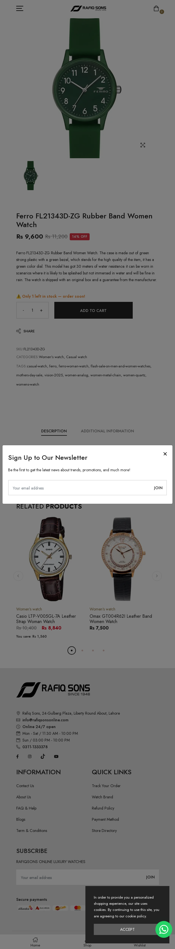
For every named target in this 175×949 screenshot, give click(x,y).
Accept (127, 929)
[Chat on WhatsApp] (163, 929)
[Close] (165, 454)
